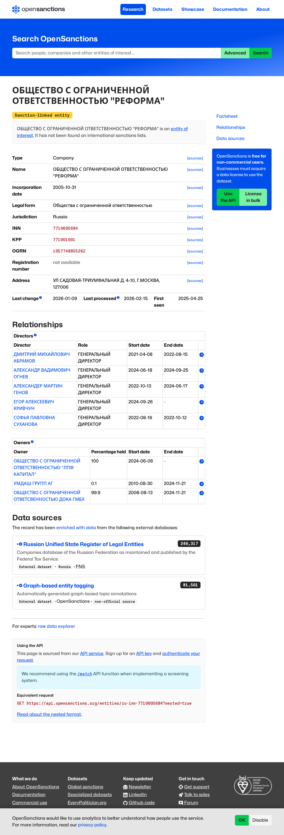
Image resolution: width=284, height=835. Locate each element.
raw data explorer (56, 626)
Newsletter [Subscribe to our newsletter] (140, 786)
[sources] (195, 158)
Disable (260, 820)
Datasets (163, 9)
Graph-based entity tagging (109, 585)
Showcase (192, 9)
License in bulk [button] (253, 197)
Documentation (230, 9)
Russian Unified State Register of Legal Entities (109, 544)
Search (260, 53)
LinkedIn (138, 794)
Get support (196, 786)
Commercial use (29, 802)
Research (133, 9)
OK (242, 820)
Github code (142, 802)
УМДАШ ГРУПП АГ (33, 483)
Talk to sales (197, 794)
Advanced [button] (235, 53)
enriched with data (76, 527)
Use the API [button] (228, 197)
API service (91, 653)
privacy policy (92, 825)
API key (144, 653)
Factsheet (227, 116)
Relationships (230, 127)
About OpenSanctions (35, 786)
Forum (191, 802)
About (263, 9)
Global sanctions (85, 786)
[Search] (116, 53)
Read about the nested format (49, 714)
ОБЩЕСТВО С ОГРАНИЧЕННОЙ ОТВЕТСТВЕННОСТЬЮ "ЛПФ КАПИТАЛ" (47, 467)
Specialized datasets (90, 794)
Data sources (230, 138)
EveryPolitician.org (87, 802)
